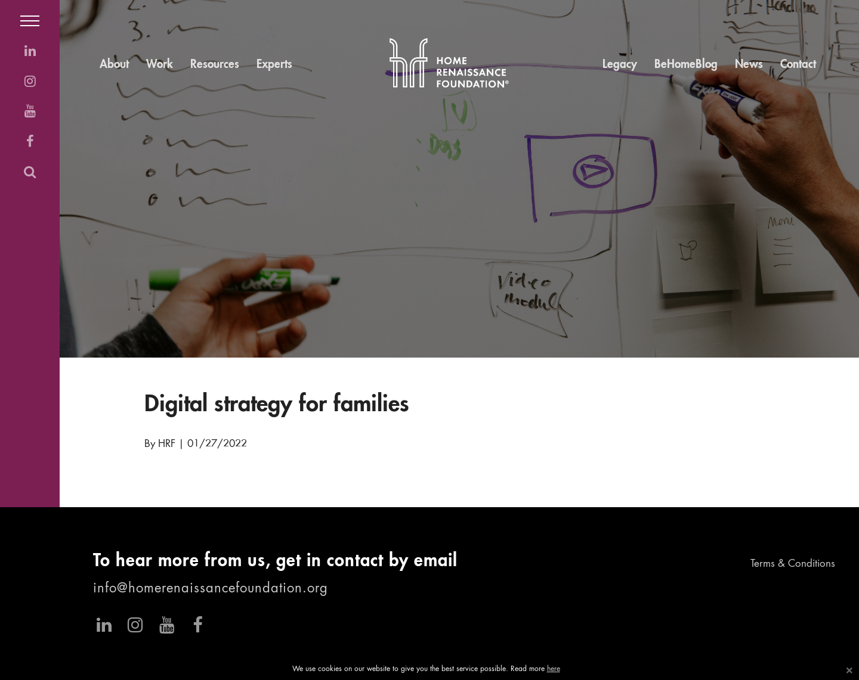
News (749, 64)
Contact (798, 64)
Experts (274, 64)
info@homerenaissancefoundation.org (210, 588)
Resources (214, 64)
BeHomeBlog (686, 64)
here (553, 669)
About (114, 64)
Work (159, 64)
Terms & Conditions (792, 564)
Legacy (619, 64)
